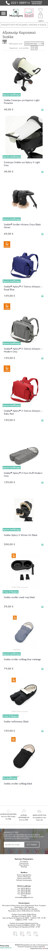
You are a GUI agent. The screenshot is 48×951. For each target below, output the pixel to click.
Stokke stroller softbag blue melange (22, 659)
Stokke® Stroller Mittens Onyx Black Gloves (22, 226)
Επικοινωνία (24, 863)
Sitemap (24, 867)
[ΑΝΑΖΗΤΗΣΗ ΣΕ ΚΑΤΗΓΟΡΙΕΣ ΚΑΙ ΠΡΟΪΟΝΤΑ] (24, 24)
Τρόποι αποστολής (24, 878)
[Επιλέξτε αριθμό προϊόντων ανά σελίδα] (34, 48)
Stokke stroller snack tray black (19, 597)
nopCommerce (6, 948)
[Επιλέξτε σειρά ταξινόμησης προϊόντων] (34, 44)
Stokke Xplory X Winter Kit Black (20, 535)
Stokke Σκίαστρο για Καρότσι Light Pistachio (22, 102)
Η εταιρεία (24, 861)
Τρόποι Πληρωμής (24, 877)
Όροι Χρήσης (24, 865)
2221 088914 (20, 3)
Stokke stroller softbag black (18, 783)
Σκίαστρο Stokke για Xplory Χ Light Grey (22, 164)
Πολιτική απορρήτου (25, 947)
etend (45, 948)
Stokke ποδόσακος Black (16, 721)
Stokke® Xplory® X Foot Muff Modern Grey (23, 474)
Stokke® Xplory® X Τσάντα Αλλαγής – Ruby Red (23, 412)
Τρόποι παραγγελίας (24, 875)
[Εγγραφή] (14, 845)
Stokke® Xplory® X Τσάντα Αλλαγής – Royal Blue (23, 288)
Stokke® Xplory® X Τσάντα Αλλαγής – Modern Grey (23, 350)
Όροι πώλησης (39, 947)
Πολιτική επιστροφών (24, 880)
